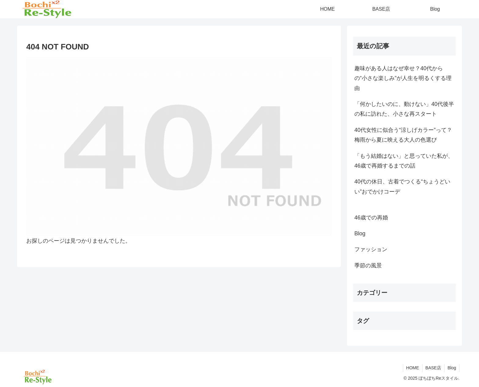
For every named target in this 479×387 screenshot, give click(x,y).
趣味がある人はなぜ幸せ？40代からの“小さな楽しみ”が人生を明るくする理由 (403, 78)
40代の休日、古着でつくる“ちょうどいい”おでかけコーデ (402, 186)
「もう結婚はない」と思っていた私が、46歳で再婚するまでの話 (403, 161)
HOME (412, 367)
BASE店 (433, 367)
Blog (452, 367)
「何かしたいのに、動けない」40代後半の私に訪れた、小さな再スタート (404, 109)
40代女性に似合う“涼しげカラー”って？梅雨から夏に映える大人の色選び (403, 135)
